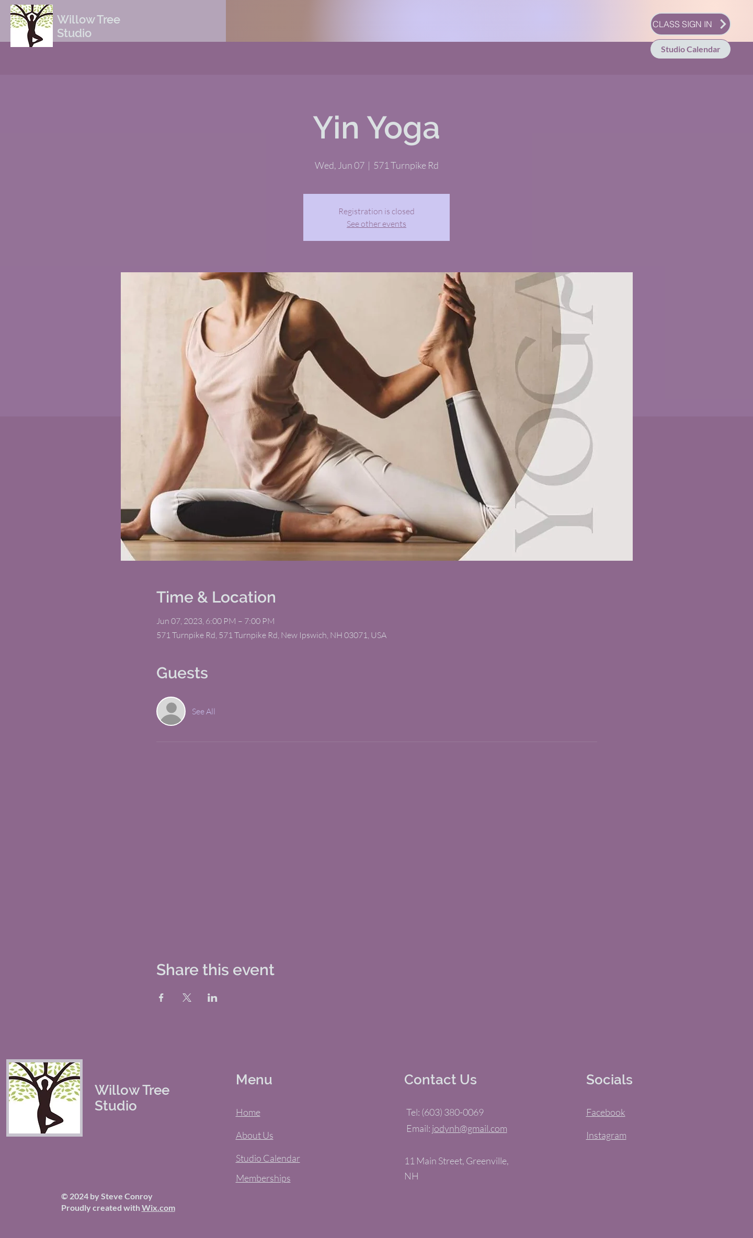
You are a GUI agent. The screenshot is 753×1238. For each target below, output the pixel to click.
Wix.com (158, 1207)
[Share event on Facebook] (161, 997)
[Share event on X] (187, 997)
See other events (376, 223)
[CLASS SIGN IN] (690, 24)
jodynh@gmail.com (469, 1128)
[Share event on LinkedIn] (213, 997)
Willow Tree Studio (88, 26)
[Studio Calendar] (690, 49)
